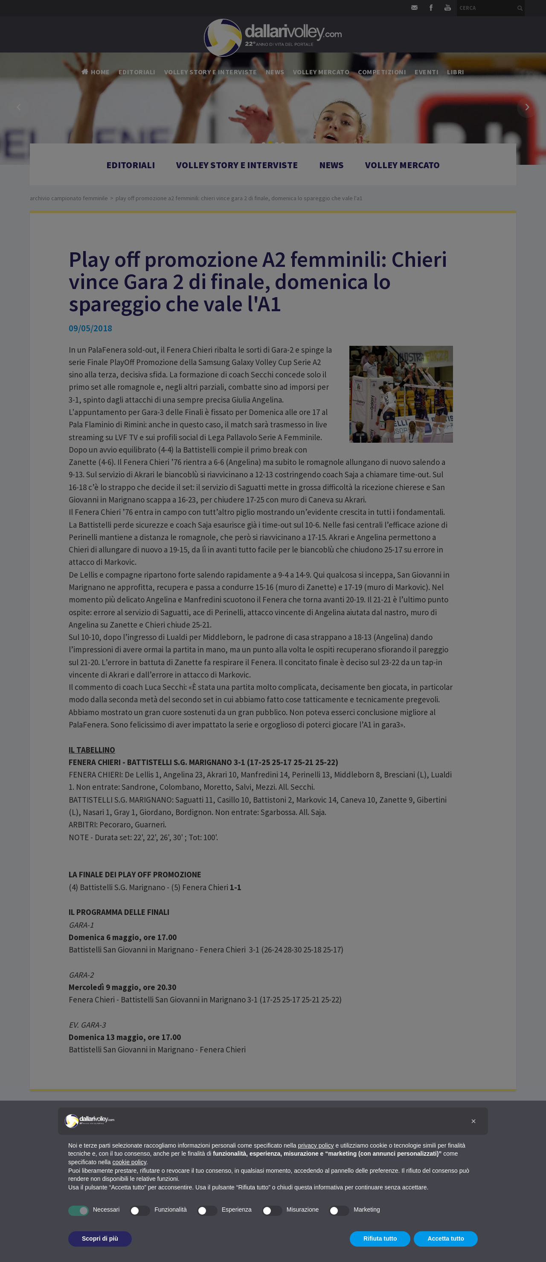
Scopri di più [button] (100, 1238)
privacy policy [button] (316, 1145)
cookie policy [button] (129, 1162)
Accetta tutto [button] (445, 1238)
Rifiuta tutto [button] (380, 1238)
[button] (473, 1121)
